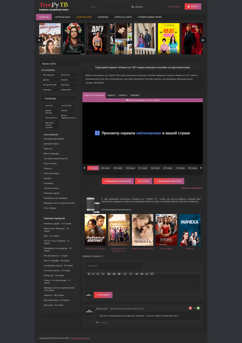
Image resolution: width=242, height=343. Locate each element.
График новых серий (149, 17)
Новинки (103, 17)
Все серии (143, 181)
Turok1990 (66, 105)
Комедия (47, 89)
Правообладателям (80, 338)
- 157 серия (57, 223)
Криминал (66, 89)
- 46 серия (56, 260)
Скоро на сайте (123, 17)
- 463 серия (54, 295)
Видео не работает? (192, 188)
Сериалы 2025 (62, 17)
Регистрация (174, 6)
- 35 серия (53, 305)
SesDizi (64, 110)
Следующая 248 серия (169, 181)
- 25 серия (51, 236)
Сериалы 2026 (84, 17)
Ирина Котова (48, 111)
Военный (65, 85)
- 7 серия (56, 255)
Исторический (49, 85)
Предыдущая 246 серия (118, 181)
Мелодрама (48, 75)
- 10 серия (54, 275)
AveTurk (49, 105)
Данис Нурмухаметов (68, 116)
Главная (44, 17)
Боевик (64, 80)
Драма (46, 80)
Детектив (65, 75)
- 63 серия (56, 300)
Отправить (103, 295)
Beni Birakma (51, 118)
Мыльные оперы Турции (49, 125)
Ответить (104, 323)
